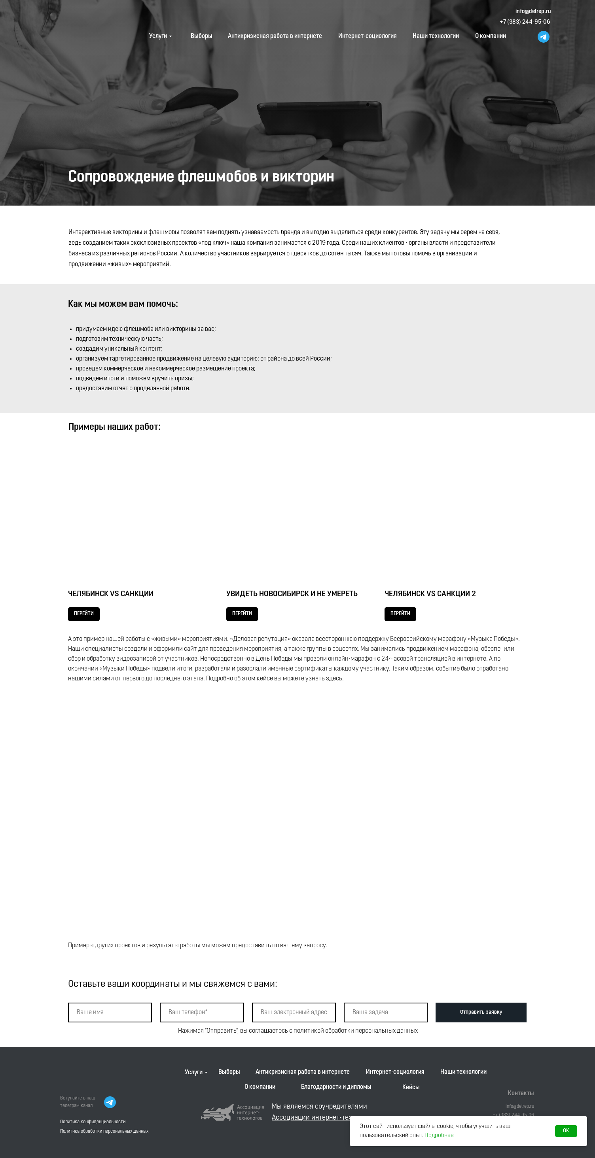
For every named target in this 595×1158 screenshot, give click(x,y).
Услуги (158, 36)
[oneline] (386, 1012)
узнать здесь (323, 679)
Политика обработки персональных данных (104, 1131)
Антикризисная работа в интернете (275, 36)
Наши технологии (436, 36)
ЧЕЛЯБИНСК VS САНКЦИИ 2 (430, 594)
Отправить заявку (481, 1012)
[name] (110, 1012)
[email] (294, 1012)
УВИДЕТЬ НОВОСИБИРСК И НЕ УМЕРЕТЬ (292, 594)
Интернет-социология (367, 36)
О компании (490, 36)
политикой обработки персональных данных (356, 1031)
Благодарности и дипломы (336, 1087)
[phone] (202, 1012)
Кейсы (411, 1087)
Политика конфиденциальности (92, 1122)
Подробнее (439, 1136)
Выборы (201, 36)
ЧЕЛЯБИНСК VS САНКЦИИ (110, 594)
